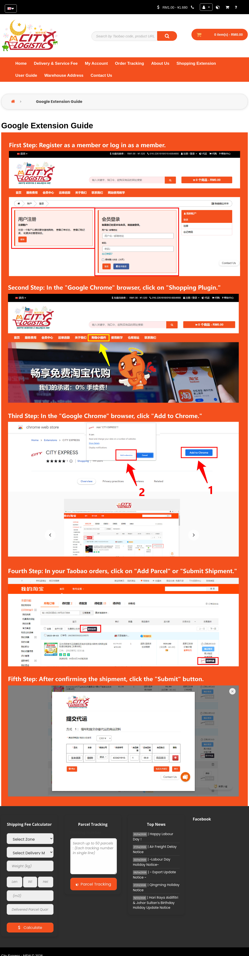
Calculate (30, 929)
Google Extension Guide (59, 103)
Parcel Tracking (95, 886)
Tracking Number (85, 834)
